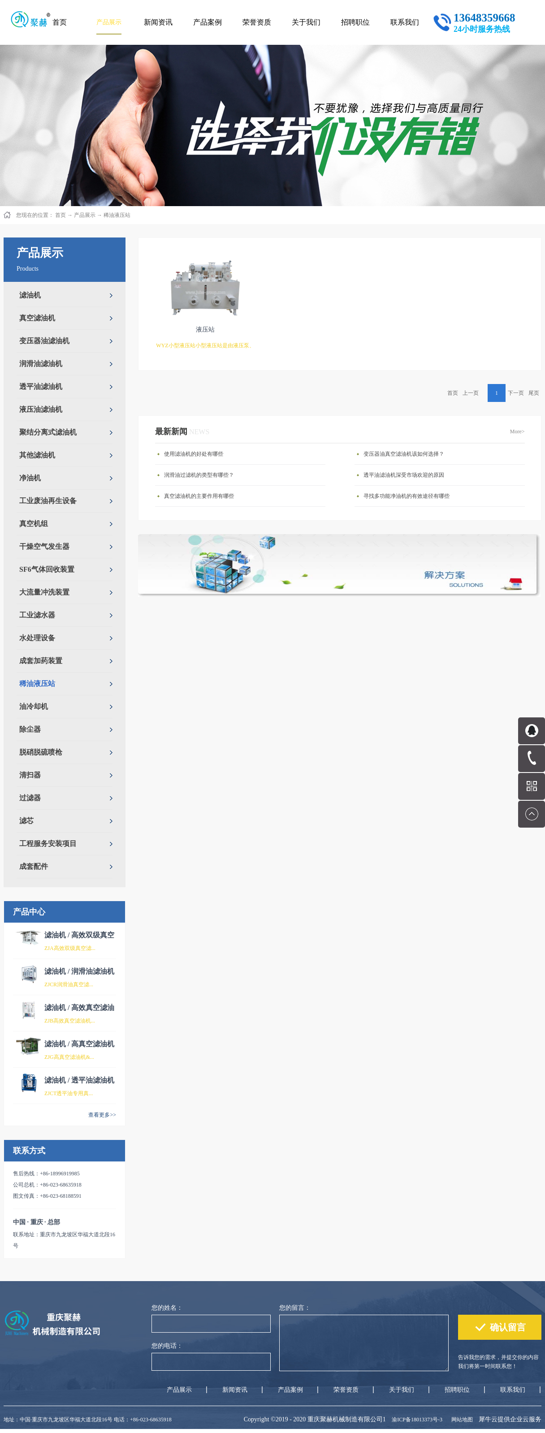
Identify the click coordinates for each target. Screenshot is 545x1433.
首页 (59, 22)
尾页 (533, 393)
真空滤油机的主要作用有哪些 (199, 496)
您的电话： (167, 1345)
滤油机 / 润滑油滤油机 (79, 971)
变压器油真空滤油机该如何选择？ (403, 454)
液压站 (205, 329)
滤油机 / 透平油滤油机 (79, 1080)
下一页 (516, 393)
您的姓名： (167, 1307)
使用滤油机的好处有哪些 (193, 454)
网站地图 (461, 1419)
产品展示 (84, 215)
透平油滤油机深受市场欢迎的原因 (403, 475)
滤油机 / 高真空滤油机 (79, 1044)
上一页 (471, 393)
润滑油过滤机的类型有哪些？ (199, 475)
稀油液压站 (117, 215)
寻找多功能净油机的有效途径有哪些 (406, 496)
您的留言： (295, 1307)
